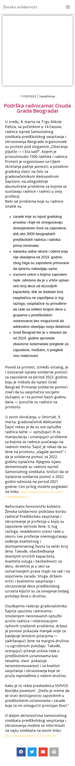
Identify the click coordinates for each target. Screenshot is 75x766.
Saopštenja (47, 96)
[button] (21, 751)
